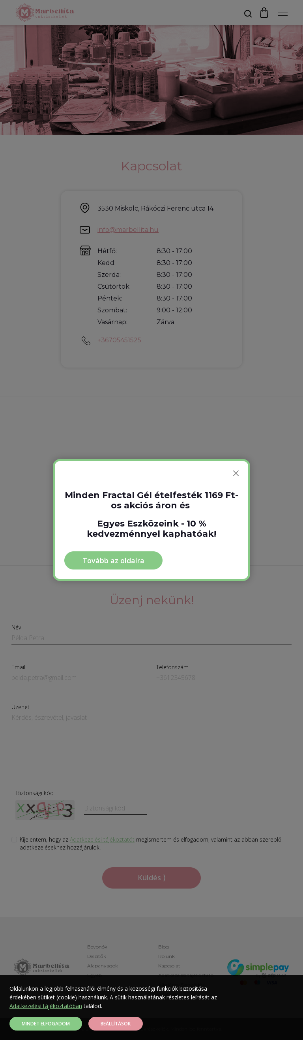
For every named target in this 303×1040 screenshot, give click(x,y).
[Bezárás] (236, 473)
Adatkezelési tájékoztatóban (45, 1006)
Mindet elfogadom (46, 1023)
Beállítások (116, 1023)
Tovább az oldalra (113, 560)
